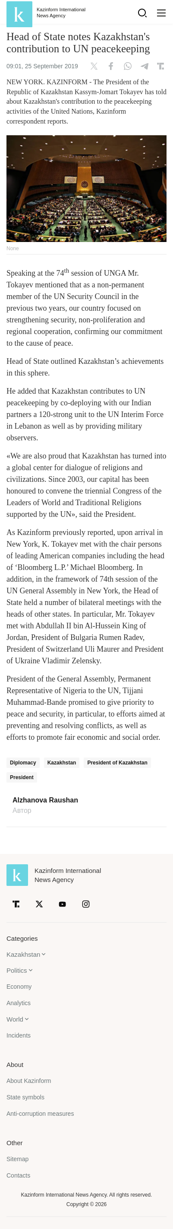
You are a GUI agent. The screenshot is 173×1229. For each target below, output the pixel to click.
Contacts (18, 1175)
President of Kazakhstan (117, 763)
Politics (16, 970)
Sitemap (17, 1159)
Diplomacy (23, 763)
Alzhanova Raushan (45, 800)
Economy (18, 986)
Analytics (18, 1003)
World (14, 1019)
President (22, 777)
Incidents (18, 1035)
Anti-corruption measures (40, 1113)
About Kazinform (28, 1080)
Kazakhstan (61, 763)
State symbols (25, 1097)
